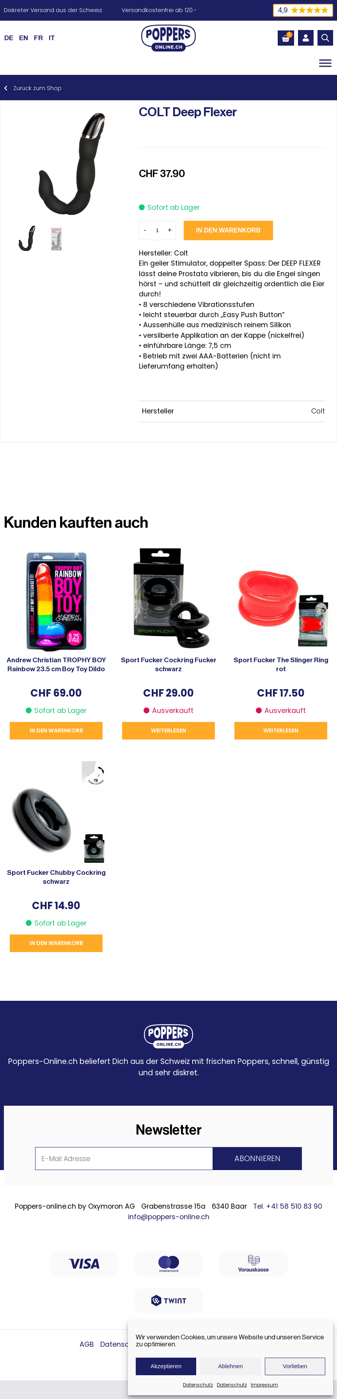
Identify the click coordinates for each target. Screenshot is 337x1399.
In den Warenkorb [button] (56, 730)
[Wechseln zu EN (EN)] (23, 37)
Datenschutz (198, 1384)
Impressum (264, 1384)
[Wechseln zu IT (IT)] (52, 37)
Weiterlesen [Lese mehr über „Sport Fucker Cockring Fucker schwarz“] (168, 730)
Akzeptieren (166, 1366)
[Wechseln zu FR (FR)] (38, 37)
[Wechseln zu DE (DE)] (8, 37)
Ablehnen (230, 1366)
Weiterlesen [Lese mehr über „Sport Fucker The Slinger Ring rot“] (280, 730)
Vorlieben (295, 1366)
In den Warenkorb (228, 230)
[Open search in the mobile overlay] (325, 38)
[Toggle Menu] (325, 63)
